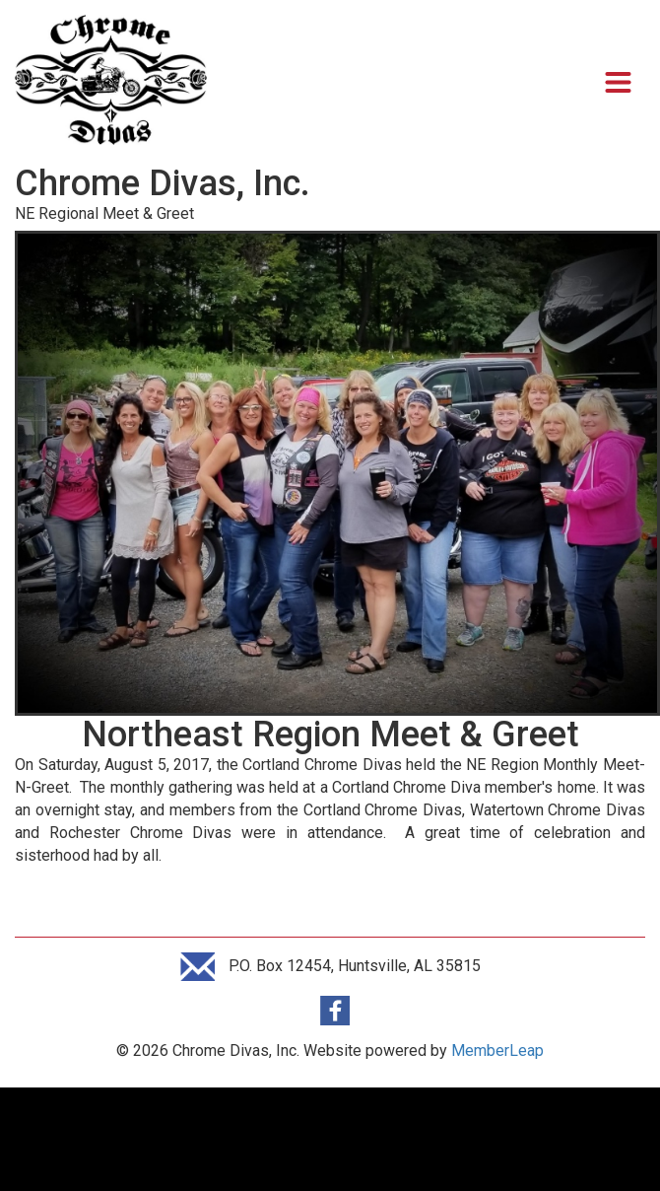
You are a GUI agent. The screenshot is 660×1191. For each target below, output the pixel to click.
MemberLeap (497, 1050)
